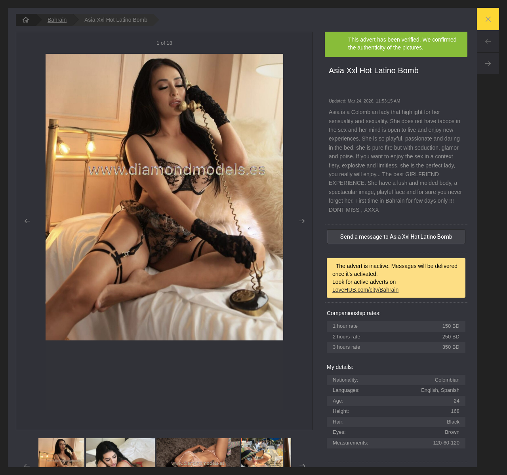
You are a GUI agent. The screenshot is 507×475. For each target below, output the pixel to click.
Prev (488, 41)
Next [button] (302, 221)
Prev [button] (27, 221)
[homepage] (26, 20)
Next (488, 63)
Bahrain (57, 20)
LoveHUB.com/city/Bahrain (365, 290)
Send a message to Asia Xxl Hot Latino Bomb (396, 237)
